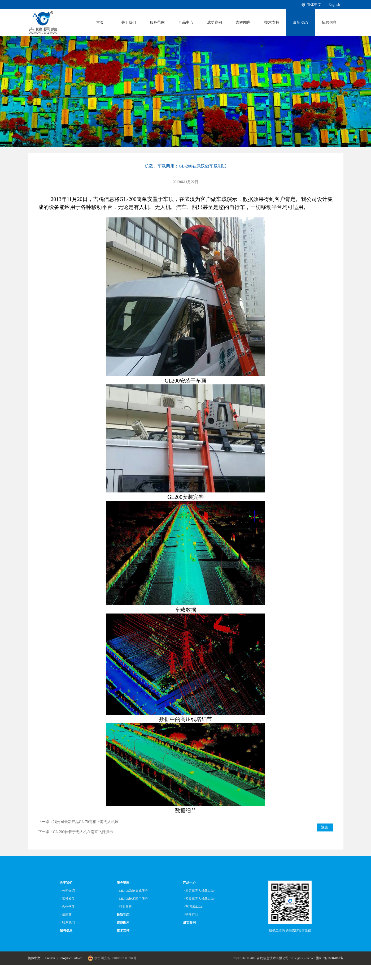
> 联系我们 (67, 922)
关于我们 (128, 22)
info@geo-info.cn (71, 958)
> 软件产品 (190, 914)
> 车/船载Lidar (193, 906)
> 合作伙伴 (67, 906)
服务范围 (157, 22)
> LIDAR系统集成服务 (132, 891)
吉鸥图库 (243, 22)
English (334, 5)
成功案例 (214, 22)
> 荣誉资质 (67, 898)
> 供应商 (66, 914)
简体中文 (314, 5)
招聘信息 (329, 22)
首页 (100, 22)
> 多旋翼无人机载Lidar (199, 898)
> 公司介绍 (67, 891)
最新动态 (300, 22)
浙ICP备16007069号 (329, 958)
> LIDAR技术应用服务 (132, 898)
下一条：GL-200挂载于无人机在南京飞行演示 (75, 832)
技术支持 (271, 22)
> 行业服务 (124, 906)
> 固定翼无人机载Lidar (199, 891)
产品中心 (185, 22)
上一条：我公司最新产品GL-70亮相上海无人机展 (78, 822)
